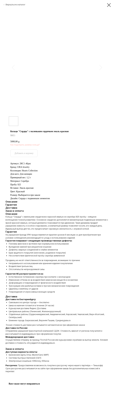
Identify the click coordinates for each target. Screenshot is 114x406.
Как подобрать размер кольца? (25, 145)
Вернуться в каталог (15, 4)
